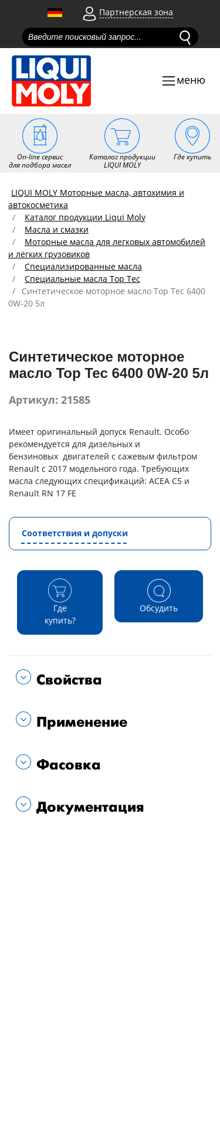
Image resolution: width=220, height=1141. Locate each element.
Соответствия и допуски (75, 533)
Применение (79, 722)
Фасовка (66, 765)
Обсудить (159, 596)
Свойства (66, 680)
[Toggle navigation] (183, 81)
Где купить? (59, 602)
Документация (87, 807)
